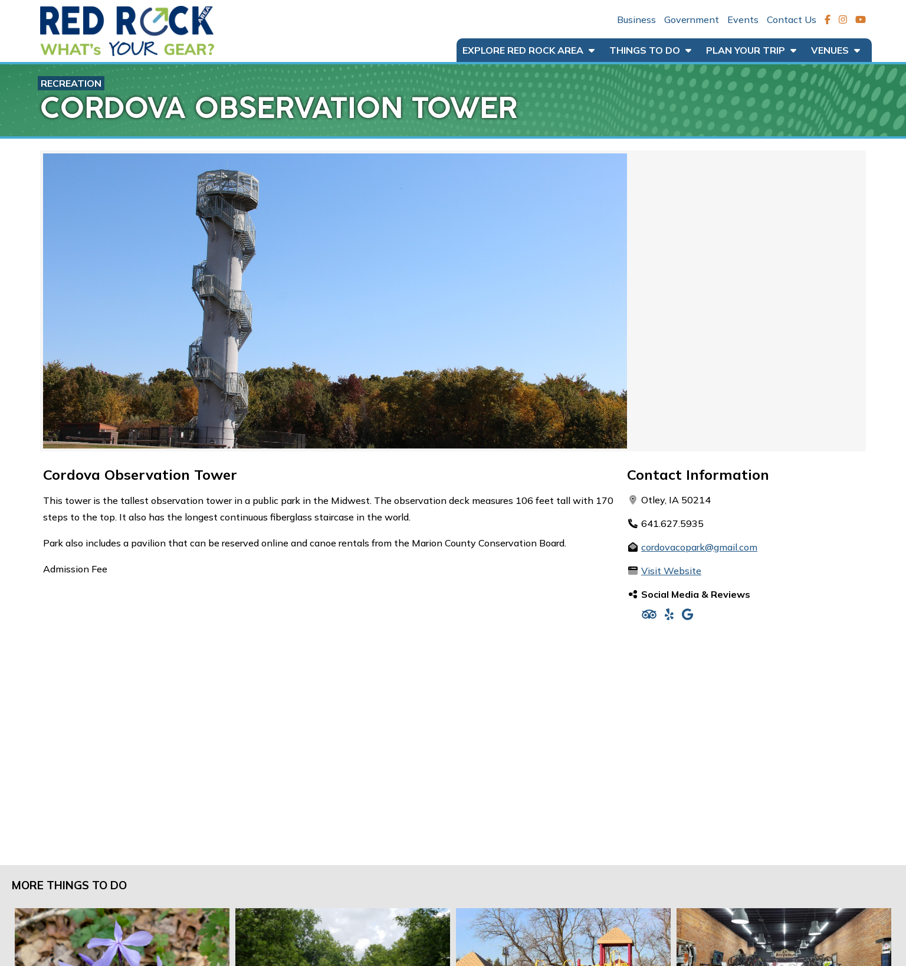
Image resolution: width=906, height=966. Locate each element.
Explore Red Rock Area (528, 50)
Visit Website (671, 571)
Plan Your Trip (751, 50)
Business (636, 19)
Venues (835, 50)
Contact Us (791, 19)
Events (743, 19)
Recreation (71, 83)
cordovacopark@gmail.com (699, 547)
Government (691, 19)
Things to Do (650, 50)
